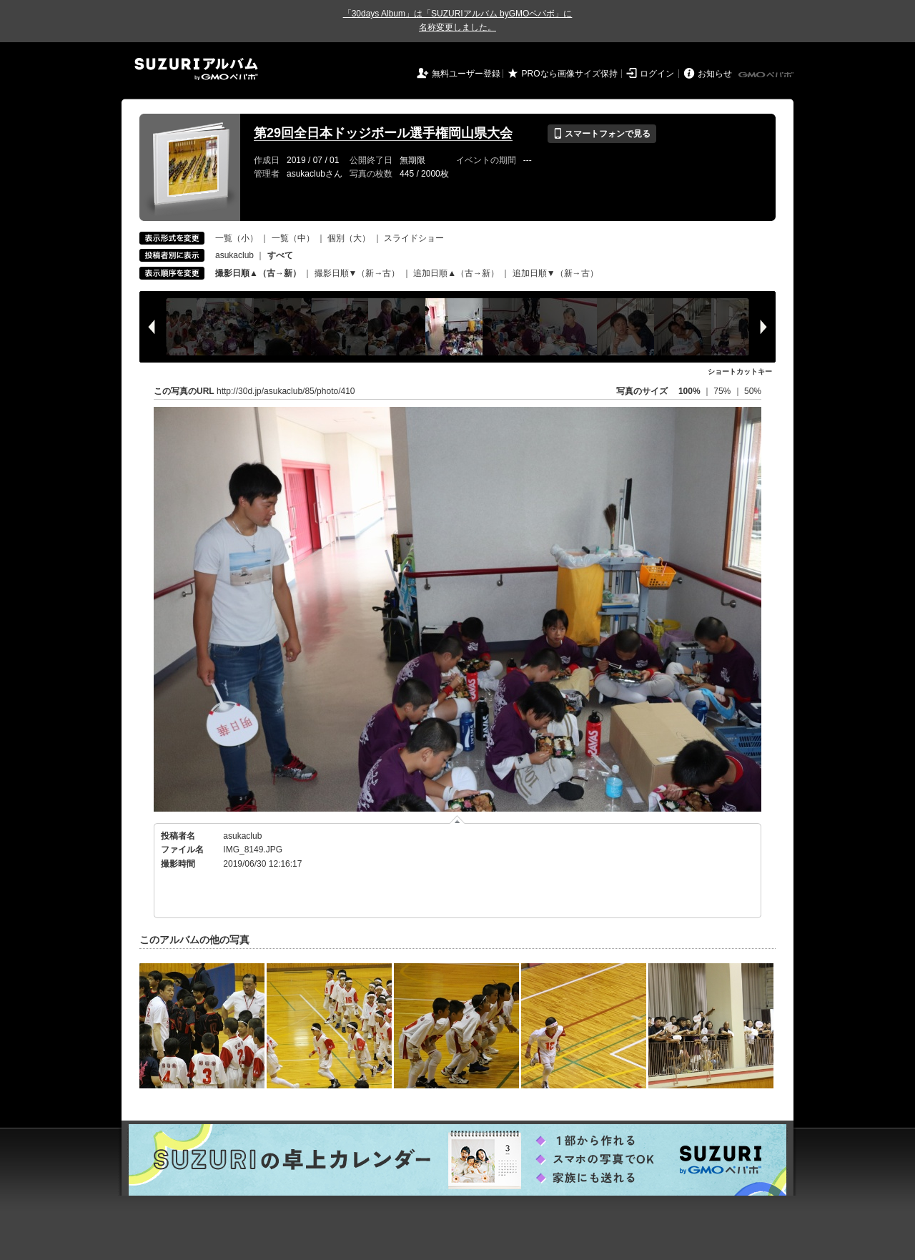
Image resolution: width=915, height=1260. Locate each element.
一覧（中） (293, 238)
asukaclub (234, 255)
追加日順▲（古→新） (456, 273)
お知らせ (715, 74)
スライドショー (414, 238)
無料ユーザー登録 (466, 74)
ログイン (657, 74)
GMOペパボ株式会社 (767, 75)
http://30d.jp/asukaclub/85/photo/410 (286, 391)
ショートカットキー (740, 371)
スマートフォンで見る (601, 133)
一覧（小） (236, 238)
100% (689, 391)
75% (723, 391)
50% (752, 391)
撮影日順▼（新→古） (357, 273)
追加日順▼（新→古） (555, 273)
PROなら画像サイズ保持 (570, 74)
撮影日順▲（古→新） (258, 273)
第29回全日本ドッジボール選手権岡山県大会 (383, 133)
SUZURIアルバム (196, 69)
